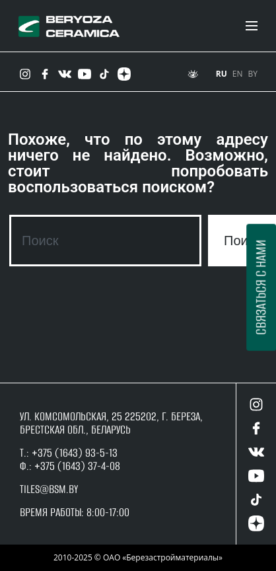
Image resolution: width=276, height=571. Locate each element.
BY (253, 73)
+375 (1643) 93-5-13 (73, 453)
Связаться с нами (260, 287)
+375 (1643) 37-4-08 (77, 466)
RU (221, 73)
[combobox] (105, 240)
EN (237, 73)
